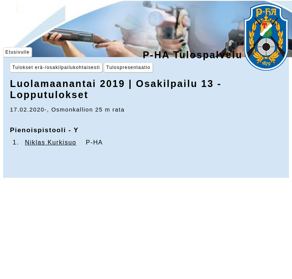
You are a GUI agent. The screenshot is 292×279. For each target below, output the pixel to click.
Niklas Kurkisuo (50, 142)
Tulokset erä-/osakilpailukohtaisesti (56, 67)
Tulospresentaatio (128, 67)
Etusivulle (17, 52)
